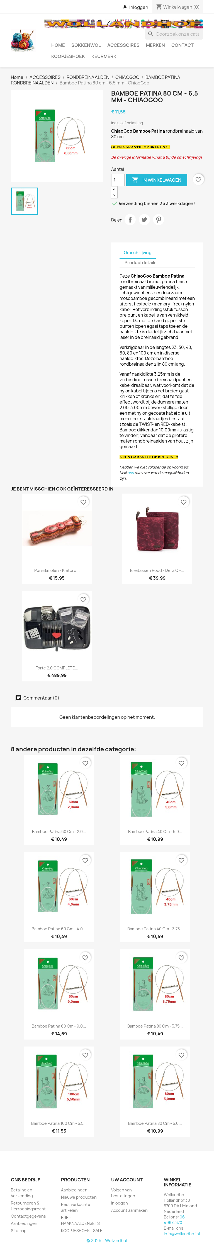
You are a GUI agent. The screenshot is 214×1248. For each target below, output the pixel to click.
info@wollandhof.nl (182, 1233)
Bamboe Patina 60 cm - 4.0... (59, 928)
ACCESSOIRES (123, 45)
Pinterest (158, 219)
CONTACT (182, 45)
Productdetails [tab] (140, 263)
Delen (130, 219)
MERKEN (155, 45)
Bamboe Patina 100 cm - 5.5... (59, 1123)
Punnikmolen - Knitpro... (57, 570)
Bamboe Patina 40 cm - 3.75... (155, 928)
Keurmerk (103, 56)
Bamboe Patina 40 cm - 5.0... (155, 831)
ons (130, 472)
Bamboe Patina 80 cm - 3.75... (155, 1026)
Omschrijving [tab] (138, 253)
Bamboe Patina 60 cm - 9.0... (59, 1026)
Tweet (144, 219)
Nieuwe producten (79, 1197)
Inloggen (119, 1203)
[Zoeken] (174, 34)
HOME (58, 45)
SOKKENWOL (86, 45)
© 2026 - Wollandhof (107, 1241)
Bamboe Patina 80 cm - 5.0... (155, 1123)
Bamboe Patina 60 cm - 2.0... (59, 831)
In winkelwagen (156, 180)
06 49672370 (174, 1219)
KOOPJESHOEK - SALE (82, 1230)
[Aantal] (118, 180)
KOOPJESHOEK (68, 56)
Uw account (127, 1180)
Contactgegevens (28, 1216)
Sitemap (18, 1230)
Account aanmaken (129, 1210)
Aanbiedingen (24, 1223)
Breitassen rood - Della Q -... (157, 570)
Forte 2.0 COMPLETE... (57, 668)
